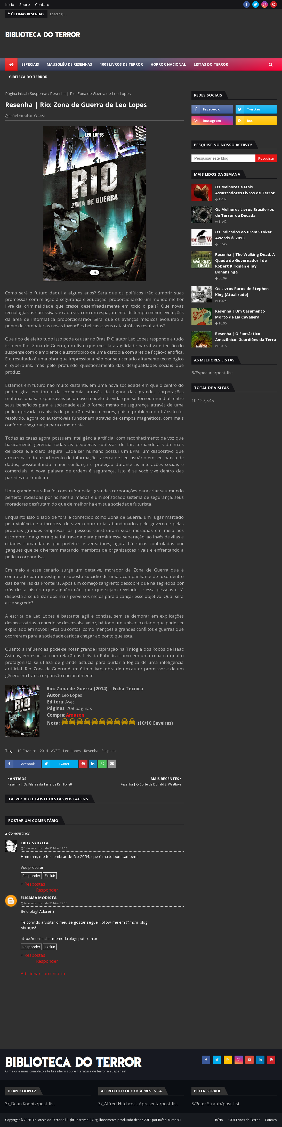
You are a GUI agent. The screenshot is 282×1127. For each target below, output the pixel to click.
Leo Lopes (72, 750)
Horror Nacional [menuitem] (168, 64)
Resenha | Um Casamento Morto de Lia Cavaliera (240, 314)
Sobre (24, 4)
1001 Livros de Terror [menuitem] (121, 64)
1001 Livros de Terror (244, 1120)
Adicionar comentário (43, 973)
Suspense (38, 93)
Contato (42, 4)
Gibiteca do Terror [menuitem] (28, 76)
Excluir (50, 875)
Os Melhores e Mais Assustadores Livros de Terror (245, 189)
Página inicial (16, 93)
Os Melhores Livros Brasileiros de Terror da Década (244, 212)
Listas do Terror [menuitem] (211, 64)
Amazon (75, 715)
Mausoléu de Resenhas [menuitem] (69, 64)
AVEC (55, 750)
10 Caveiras (27, 750)
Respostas (35, 884)
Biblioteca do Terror (47, 1120)
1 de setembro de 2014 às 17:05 (45, 848)
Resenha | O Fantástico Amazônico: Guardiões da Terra (245, 336)
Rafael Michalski (20, 116)
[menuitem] (11, 64)
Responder (31, 875)
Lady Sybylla (35, 842)
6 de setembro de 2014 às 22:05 (45, 903)
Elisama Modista (39, 897)
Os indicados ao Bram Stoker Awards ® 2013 (243, 234)
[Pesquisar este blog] (223, 158)
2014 (44, 750)
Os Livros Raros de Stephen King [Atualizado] (242, 291)
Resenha (91, 750)
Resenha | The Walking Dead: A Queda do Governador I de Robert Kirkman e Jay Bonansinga (245, 263)
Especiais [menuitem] (30, 64)
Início (9, 4)
